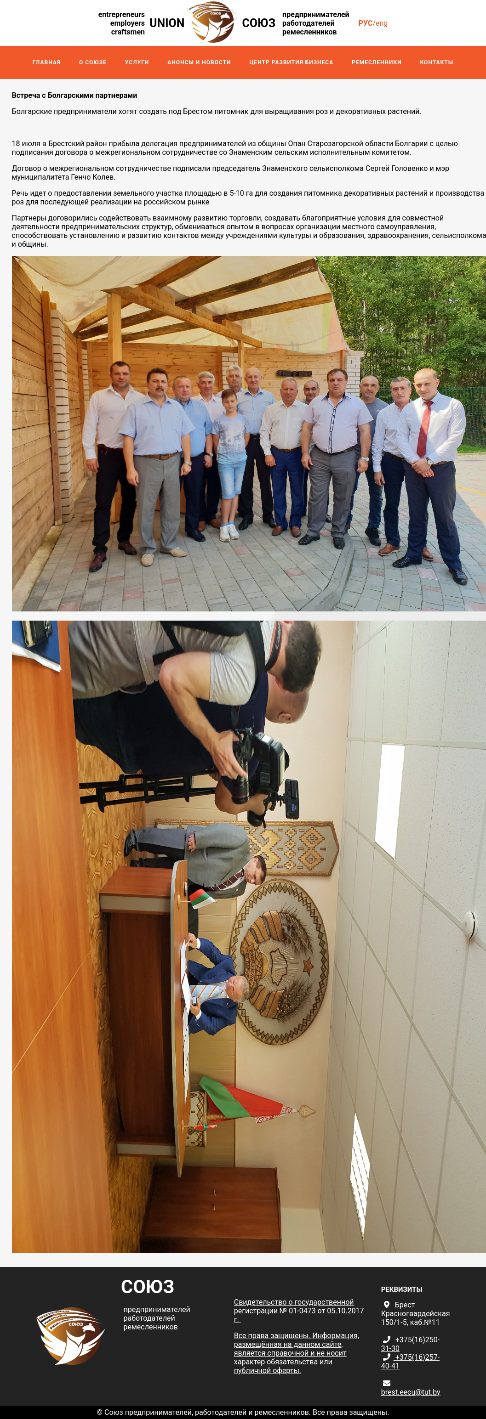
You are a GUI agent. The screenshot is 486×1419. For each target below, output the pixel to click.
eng (382, 23)
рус (366, 23)
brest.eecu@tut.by (410, 1392)
